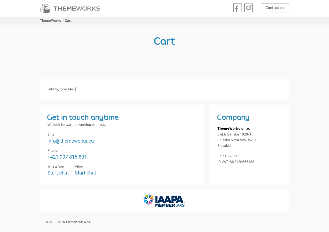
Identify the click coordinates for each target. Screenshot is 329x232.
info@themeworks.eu (70, 141)
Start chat (58, 173)
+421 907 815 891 (67, 157)
